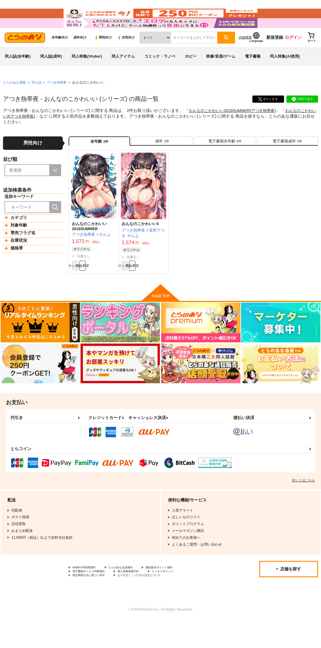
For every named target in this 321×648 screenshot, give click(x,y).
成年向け (80, 54)
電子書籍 (252, 72)
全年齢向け (60, 54)
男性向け (103, 54)
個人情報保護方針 (142, 597)
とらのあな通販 (15, 99)
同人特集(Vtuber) (87, 72)
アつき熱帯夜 (268, 127)
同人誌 (39, 99)
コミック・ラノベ (159, 72)
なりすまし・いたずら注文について (157, 603)
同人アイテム (123, 72)
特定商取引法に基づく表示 (93, 603)
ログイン (293, 54)
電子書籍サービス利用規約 (93, 597)
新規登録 (274, 54)
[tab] (162, 160)
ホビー (191, 72)
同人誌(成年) (51, 72)
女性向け (126, 54)
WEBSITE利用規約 (87, 592)
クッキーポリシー (184, 597)
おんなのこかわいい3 (140, 245)
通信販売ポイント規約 (179, 592)
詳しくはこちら (303, 505)
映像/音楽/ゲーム (220, 72)
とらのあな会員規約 (132, 592)
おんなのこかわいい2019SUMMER (221, 127)
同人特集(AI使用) (285, 72)
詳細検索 (245, 54)
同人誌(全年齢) (18, 72)
